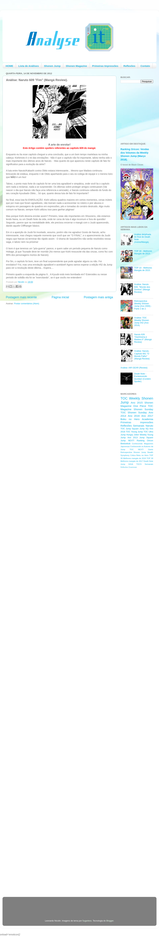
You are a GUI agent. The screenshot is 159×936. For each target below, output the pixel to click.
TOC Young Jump (134, 432)
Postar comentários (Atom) (26, 303)
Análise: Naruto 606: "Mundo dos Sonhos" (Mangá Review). (142, 288)
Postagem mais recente (21, 297)
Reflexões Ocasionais (129, 467)
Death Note (148, 461)
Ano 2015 (137, 402)
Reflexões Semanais (132, 425)
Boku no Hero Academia (137, 419)
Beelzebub (126, 443)
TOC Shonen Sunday (134, 412)
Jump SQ (143, 429)
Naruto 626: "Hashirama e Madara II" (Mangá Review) (143, 338)
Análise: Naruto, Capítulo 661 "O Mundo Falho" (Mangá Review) (142, 355)
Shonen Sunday (143, 409)
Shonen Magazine (76, 65)
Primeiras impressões (137, 422)
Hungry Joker (132, 435)
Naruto (149, 425)
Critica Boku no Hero (139, 455)
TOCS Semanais (144, 464)
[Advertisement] (45, 904)
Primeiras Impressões (105, 65)
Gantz (150, 449)
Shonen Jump (52, 65)
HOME (9, 65)
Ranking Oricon (145, 440)
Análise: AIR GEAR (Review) (134, 368)
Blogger (109, 921)
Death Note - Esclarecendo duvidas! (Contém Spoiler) (142, 377)
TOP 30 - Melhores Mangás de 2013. (143, 252)
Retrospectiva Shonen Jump (133, 452)
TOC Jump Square (130, 429)
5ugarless (87, 921)
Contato (145, 65)
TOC (124, 398)
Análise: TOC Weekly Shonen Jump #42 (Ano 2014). (141, 321)
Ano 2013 (132, 437)
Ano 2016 (134, 415)
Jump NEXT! (127, 440)
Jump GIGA (127, 464)
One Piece (139, 406)
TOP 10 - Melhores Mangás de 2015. (143, 269)
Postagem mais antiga (98, 297)
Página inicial (60, 297)
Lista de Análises (28, 65)
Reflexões (129, 65)
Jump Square (146, 437)
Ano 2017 (147, 415)
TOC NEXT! (137, 449)
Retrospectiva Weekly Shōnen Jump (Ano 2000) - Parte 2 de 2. (143, 305)
